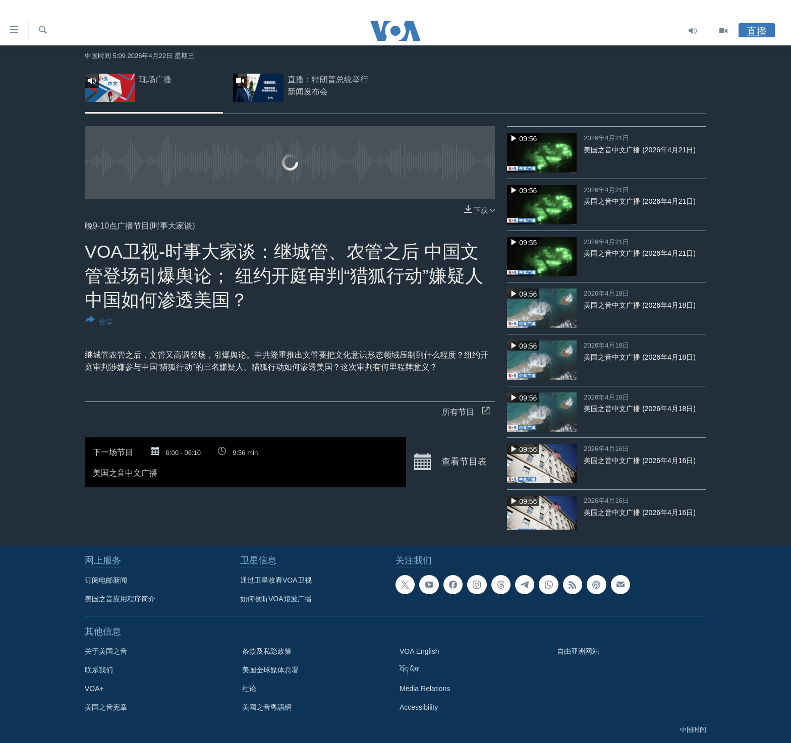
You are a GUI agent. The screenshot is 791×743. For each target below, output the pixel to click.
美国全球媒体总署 (270, 670)
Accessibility (419, 707)
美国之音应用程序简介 (120, 599)
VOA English (419, 651)
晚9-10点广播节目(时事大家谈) (140, 225)
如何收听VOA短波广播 (276, 599)
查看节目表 (450, 462)
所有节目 (466, 412)
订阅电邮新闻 (106, 580)
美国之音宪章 (106, 707)
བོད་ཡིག (410, 670)
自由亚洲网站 (578, 651)
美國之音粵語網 (267, 707)
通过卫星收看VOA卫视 (276, 580)
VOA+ (94, 688)
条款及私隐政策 (267, 651)
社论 (249, 688)
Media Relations (425, 688)
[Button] (99, 323)
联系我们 (99, 670)
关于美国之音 (106, 651)
